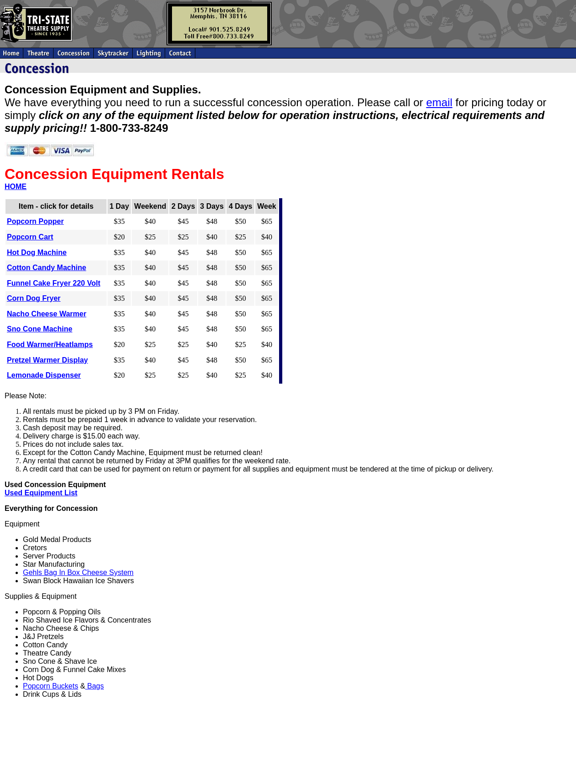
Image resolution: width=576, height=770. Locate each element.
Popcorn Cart (30, 237)
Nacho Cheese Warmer (46, 314)
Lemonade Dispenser (44, 375)
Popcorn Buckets (50, 686)
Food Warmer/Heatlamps (50, 344)
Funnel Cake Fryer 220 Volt (53, 283)
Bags (94, 686)
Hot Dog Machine (37, 252)
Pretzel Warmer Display (47, 360)
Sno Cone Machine (39, 329)
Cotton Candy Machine (46, 267)
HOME (16, 186)
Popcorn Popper (35, 221)
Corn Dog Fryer (33, 298)
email (439, 102)
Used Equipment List (41, 493)
